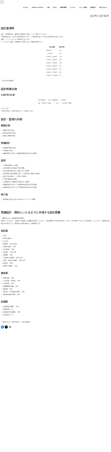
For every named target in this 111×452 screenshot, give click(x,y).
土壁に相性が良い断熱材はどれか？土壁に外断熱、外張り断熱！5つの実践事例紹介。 (28, 378)
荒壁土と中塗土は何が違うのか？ (12, 393)
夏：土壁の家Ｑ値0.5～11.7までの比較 (13, 430)
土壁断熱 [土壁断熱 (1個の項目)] (23, 336)
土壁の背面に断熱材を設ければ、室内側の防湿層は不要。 (19, 422)
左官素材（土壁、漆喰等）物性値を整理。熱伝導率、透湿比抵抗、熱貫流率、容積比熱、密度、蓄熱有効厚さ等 (35, 408)
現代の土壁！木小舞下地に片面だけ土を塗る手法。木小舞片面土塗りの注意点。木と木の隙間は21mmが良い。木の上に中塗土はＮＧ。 (42, 371)
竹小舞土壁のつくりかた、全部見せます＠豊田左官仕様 (18, 367)
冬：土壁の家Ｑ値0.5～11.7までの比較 (13, 426)
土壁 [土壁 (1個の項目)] (15, 336)
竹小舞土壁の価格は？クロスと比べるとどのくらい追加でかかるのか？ (23, 389)
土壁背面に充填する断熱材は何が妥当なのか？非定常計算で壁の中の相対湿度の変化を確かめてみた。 (32, 448)
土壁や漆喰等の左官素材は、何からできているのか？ (18, 397)
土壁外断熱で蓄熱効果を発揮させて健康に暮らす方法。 (18, 382)
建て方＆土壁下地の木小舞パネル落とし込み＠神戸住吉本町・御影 (22, 419)
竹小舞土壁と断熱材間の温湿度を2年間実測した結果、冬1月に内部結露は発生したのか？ (29, 415)
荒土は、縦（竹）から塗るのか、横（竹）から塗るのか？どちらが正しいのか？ (26, 411)
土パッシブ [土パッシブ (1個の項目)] (6, 336)
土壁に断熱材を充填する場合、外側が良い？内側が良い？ (19, 386)
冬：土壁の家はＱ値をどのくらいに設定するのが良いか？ (19, 433)
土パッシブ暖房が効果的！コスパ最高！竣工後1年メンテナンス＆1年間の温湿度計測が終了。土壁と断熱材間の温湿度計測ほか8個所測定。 (43, 444)
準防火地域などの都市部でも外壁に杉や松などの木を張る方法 (20, 375)
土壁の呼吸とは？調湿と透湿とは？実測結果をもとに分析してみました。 (24, 400)
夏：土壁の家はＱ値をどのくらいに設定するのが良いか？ (19, 437)
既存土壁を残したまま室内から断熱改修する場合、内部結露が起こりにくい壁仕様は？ (28, 441)
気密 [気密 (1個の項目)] (40, 336)
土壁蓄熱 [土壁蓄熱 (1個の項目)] (32, 336)
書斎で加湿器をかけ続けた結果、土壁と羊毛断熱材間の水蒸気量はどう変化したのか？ (28, 404)
